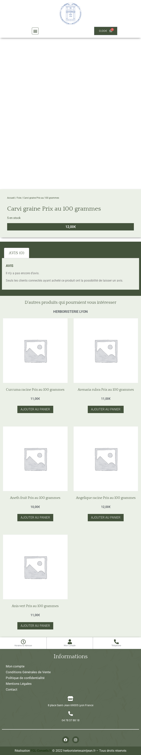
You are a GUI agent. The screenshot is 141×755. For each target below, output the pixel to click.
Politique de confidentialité (25, 678)
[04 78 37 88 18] (70, 713)
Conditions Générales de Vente (28, 672)
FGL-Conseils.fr (41, 750)
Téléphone (116, 645)
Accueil (11, 198)
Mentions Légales (19, 684)
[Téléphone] (116, 641)
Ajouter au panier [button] (35, 409)
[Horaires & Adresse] (23, 641)
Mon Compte (70, 645)
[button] (35, 31)
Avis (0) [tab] (16, 253)
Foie (19, 198)
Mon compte (15, 666)
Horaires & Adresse (23, 645)
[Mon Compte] (69, 641)
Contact (11, 689)
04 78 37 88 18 (70, 720)
